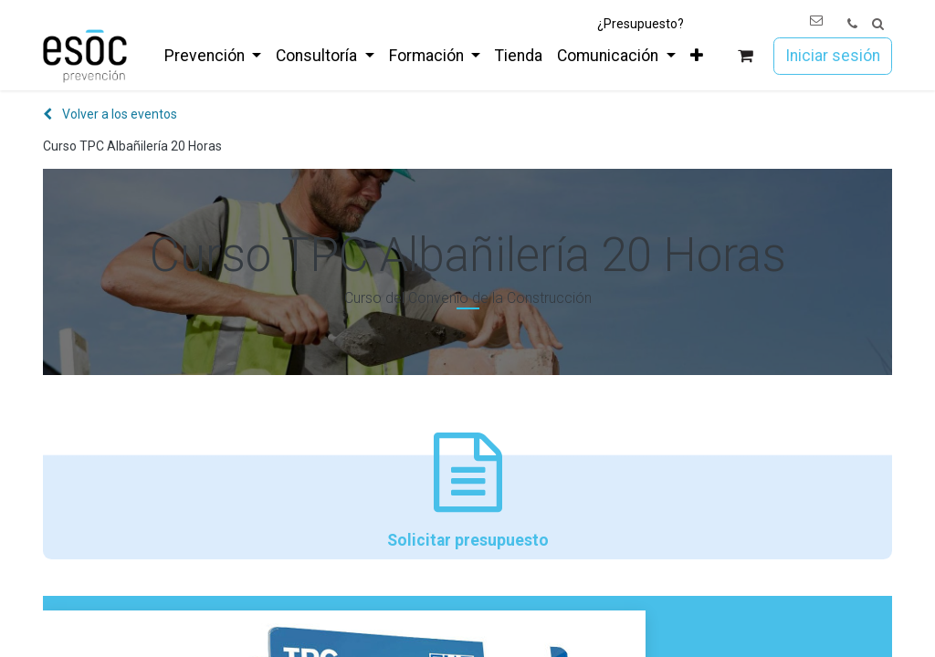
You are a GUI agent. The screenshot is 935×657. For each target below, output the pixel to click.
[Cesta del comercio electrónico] (745, 56)
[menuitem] (212, 55)
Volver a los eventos (110, 114)
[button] (878, 24)
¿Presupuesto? (640, 23)
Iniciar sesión (832, 56)
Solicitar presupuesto (467, 491)
